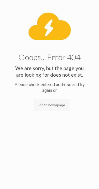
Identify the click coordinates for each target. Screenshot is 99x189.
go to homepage (52, 105)
